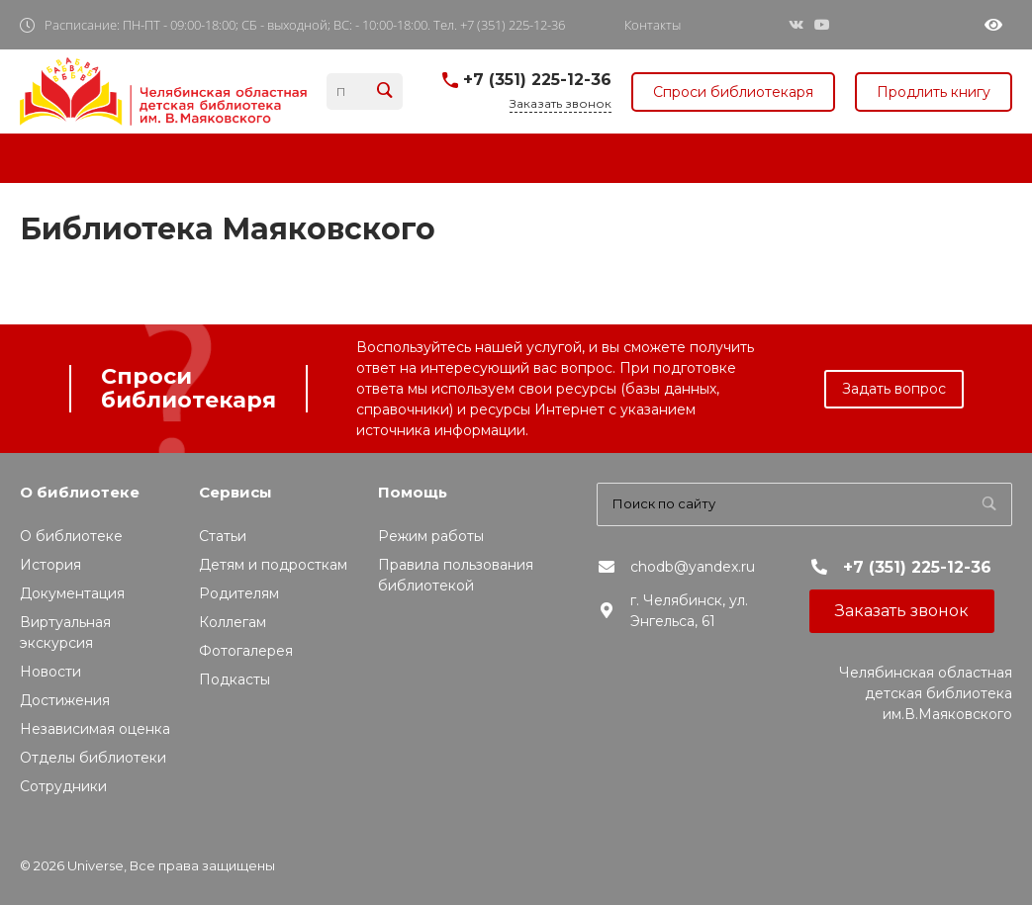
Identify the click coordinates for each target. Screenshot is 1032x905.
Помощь (412, 492)
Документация (72, 593)
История (50, 565)
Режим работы (431, 536)
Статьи (222, 536)
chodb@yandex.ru (692, 567)
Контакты (652, 25)
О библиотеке (80, 492)
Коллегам (232, 622)
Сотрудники (63, 786)
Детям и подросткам (273, 565)
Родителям (239, 593)
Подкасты (234, 679)
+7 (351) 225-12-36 (537, 79)
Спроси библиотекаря (733, 92)
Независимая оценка (95, 729)
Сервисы (235, 492)
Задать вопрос (894, 389)
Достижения (65, 700)
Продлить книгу (933, 92)
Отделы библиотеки (93, 758)
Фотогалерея (246, 651)
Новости (50, 671)
